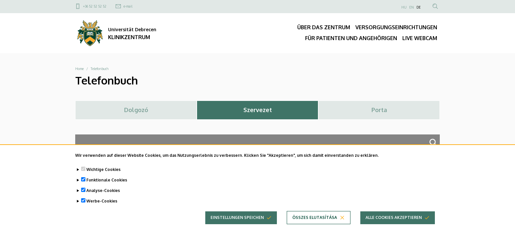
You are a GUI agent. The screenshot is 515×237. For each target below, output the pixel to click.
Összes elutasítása (314, 221)
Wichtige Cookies (103, 173)
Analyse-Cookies (103, 194)
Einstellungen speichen (237, 221)
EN (411, 7)
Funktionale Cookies (106, 184)
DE (418, 7)
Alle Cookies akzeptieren (394, 221)
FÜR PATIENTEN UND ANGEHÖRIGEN (351, 38)
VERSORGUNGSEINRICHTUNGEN (396, 27)
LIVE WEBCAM (419, 38)
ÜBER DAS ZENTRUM (323, 27)
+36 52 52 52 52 (94, 6)
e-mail (127, 6)
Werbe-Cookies (101, 205)
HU (404, 7)
